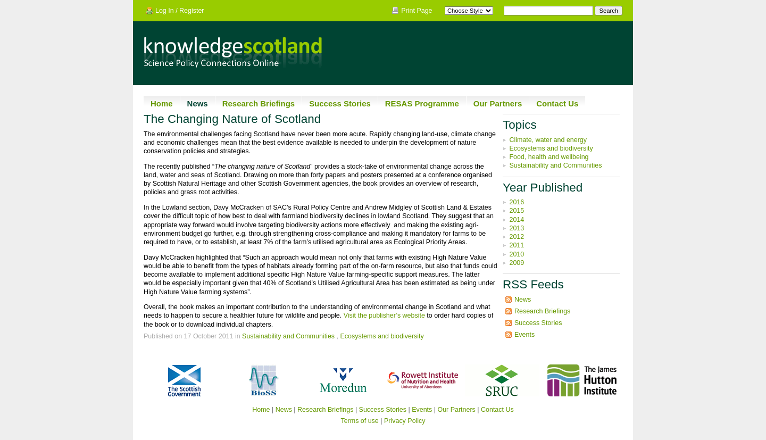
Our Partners (497, 103)
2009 (516, 263)
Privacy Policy (405, 421)
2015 (516, 210)
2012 (516, 236)
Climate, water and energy (548, 140)
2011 (516, 245)
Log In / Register (179, 10)
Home (162, 103)
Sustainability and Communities (288, 336)
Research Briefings (258, 103)
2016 (516, 202)
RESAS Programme (422, 103)
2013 (516, 228)
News (197, 103)
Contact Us (557, 103)
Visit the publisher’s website (384, 315)
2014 (516, 219)
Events (524, 334)
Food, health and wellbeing (548, 157)
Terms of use (359, 421)
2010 (516, 254)
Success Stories (340, 103)
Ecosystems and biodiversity (381, 336)
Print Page (416, 10)
